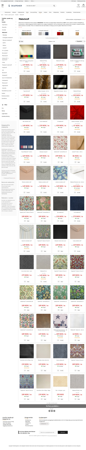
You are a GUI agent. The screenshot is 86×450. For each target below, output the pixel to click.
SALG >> (32, 1)
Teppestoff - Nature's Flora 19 (77, 271)
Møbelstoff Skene (77, 91)
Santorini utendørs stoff (27, 240)
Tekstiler (40, 12)
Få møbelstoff (60, 121)
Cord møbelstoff (77, 212)
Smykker (45, 12)
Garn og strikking (33, 12)
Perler (50, 12)
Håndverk (14, 12)
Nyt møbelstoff (60, 212)
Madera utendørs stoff (43, 182)
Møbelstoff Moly (43, 60)
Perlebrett (62, 12)
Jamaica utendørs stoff (60, 182)
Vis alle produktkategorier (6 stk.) (52, 38)
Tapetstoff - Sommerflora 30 (43, 301)
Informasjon (73, 1)
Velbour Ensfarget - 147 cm (77, 121)
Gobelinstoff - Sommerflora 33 (77, 301)
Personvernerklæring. (52, 435)
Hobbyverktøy (56, 12)
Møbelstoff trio (43, 271)
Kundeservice (28, 420)
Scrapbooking (68, 12)
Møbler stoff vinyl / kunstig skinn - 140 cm (27, 61)
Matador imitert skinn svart (60, 240)
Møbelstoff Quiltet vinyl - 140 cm (77, 182)
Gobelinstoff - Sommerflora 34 (60, 151)
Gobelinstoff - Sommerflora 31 (43, 212)
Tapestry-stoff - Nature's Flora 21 (26, 212)
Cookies (27, 424)
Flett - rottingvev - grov (60, 390)
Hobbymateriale (21, 12)
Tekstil (27, 12)
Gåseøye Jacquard (43, 151)
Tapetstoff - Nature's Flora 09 (43, 240)
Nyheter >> (27, 1)
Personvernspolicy (29, 425)
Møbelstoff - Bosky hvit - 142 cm (77, 329)
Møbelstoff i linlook (60, 60)
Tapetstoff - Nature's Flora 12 (60, 271)
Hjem (2, 14)
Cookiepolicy (28, 423)
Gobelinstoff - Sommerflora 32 (60, 301)
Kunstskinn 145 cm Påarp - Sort (26, 360)
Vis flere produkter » (52, 406)
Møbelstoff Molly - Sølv (77, 390)
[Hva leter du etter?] (41, 5)
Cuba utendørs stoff (77, 240)
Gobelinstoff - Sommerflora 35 (26, 329)
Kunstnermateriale (76, 12)
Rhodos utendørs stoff (26, 182)
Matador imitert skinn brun (43, 329)
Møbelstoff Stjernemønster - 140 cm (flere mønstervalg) (60, 330)
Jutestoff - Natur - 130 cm (77, 151)
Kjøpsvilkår (27, 421)
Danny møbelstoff (60, 360)
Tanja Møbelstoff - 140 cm (26, 151)
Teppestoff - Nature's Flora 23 (26, 390)
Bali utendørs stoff (27, 121)
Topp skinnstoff (26, 91)
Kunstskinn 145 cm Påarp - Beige (43, 390)
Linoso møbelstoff (43, 121)
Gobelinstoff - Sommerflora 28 (26, 301)
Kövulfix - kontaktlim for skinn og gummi (77, 61)
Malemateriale (7, 12)
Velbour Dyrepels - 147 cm (43, 91)
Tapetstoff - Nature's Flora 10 (77, 360)
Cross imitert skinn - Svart (26, 271)
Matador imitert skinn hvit (43, 360)
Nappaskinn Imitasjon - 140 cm (60, 91)
